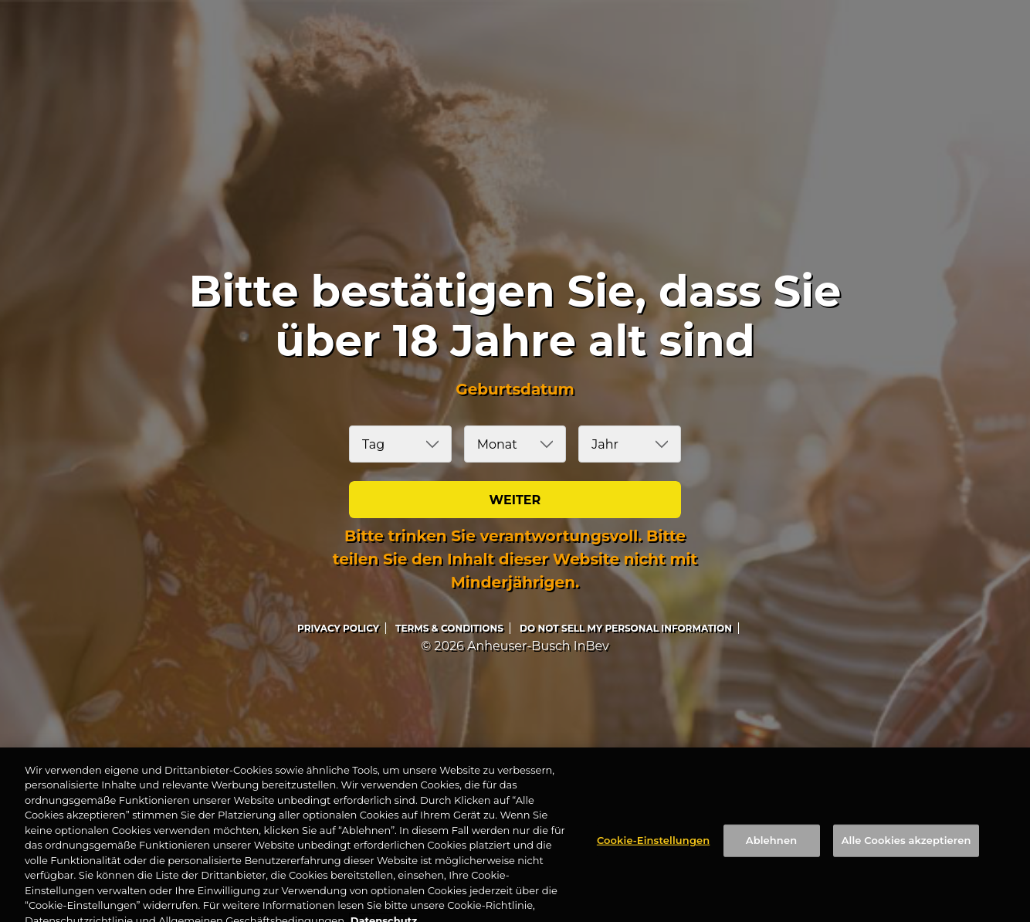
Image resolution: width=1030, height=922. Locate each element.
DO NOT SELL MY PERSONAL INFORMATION (626, 628)
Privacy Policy (338, 628)
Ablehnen (771, 854)
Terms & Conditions (449, 628)
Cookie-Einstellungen (653, 854)
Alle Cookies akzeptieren (906, 854)
